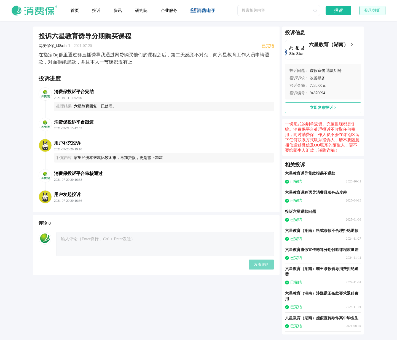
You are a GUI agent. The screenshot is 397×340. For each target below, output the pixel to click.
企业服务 (169, 10)
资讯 (118, 10)
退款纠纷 (334, 71)
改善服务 (317, 78)
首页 (75, 10)
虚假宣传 (317, 71)
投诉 (96, 10)
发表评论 (261, 264)
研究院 (141, 10)
